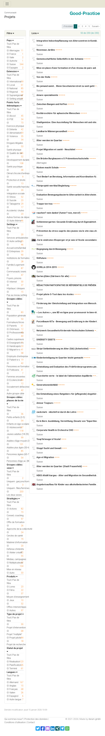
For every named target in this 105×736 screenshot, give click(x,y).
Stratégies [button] (13, 498)
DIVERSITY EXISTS (46, 339)
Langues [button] (12, 672)
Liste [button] (35, 33)
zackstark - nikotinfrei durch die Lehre (56, 412)
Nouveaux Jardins (46, 50)
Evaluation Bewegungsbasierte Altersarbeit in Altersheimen (68, 194)
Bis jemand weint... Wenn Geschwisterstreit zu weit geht (65, 86)
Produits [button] (12, 576)
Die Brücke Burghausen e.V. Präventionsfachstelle (63, 158)
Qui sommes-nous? (13, 719)
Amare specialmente (48, 95)
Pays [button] (10, 40)
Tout (9, 44)
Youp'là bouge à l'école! (49, 439)
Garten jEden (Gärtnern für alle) (53, 276)
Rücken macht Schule (48, 167)
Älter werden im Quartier (49, 140)
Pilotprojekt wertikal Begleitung (53, 185)
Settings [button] (12, 224)
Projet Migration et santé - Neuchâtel (56, 149)
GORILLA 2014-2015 (47, 267)
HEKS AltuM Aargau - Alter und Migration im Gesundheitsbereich (70, 475)
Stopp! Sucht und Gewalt (49, 448)
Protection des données (36, 719)
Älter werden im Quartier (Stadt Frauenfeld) (59, 466)
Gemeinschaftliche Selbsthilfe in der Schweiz (60, 59)
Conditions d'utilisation (15, 722)
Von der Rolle (43, 77)
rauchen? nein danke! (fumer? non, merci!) (58, 213)
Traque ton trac (45, 203)
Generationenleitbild (47, 385)
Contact (31, 722)
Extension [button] (13, 71)
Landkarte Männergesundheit (52, 131)
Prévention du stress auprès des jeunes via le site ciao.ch (67, 231)
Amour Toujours (45, 403)
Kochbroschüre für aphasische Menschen (58, 113)
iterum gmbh (95, 719)
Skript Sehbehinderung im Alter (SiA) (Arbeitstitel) (62, 348)
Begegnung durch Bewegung (52, 249)
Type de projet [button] (15, 614)
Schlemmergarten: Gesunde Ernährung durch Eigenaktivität (67, 222)
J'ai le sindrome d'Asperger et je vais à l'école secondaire (67, 240)
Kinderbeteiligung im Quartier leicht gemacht (60, 357)
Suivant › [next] (95, 26)
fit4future (42, 258)
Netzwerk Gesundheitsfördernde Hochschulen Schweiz (65, 330)
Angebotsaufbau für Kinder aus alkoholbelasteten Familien (67, 484)
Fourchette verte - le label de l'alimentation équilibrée (64, 376)
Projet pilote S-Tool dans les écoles (55, 294)
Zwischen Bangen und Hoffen (52, 104)
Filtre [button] (10, 33)
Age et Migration (45, 457)
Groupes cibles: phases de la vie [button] (15, 400)
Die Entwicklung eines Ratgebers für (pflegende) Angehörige (68, 394)
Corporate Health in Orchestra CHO (55, 430)
